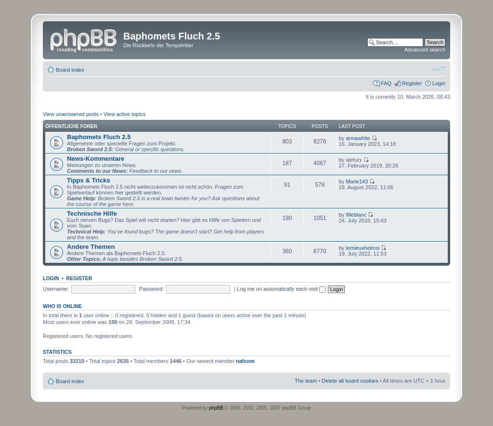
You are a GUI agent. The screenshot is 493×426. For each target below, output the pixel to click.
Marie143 (357, 181)
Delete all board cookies (350, 381)
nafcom (245, 361)
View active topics (124, 114)
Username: (56, 289)
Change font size (438, 68)
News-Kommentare (95, 158)
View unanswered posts (71, 114)
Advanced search (424, 49)
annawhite (358, 138)
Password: (151, 289)
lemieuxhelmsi (362, 248)
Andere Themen (91, 246)
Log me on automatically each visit (281, 289)
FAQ (386, 83)
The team (306, 381)
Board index (70, 70)
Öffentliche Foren (71, 126)
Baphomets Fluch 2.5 (99, 137)
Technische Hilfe (92, 213)
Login (438, 83)
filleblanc (356, 215)
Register (412, 83)
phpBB (216, 408)
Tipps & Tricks (88, 180)
